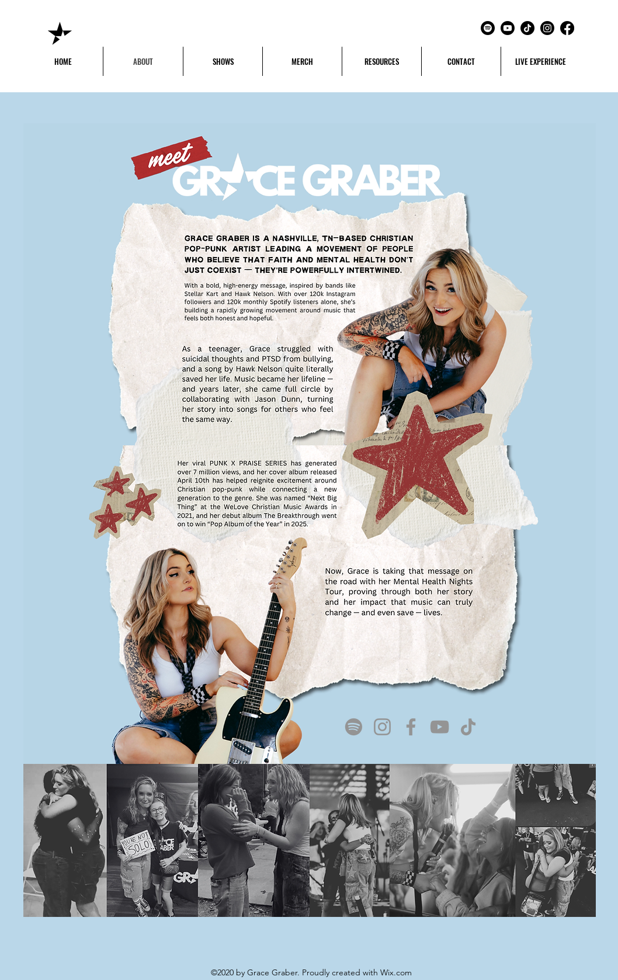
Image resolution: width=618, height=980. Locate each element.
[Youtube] (508, 28)
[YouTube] (439, 726)
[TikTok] (527, 28)
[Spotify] (488, 28)
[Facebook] (567, 28)
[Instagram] (547, 28)
